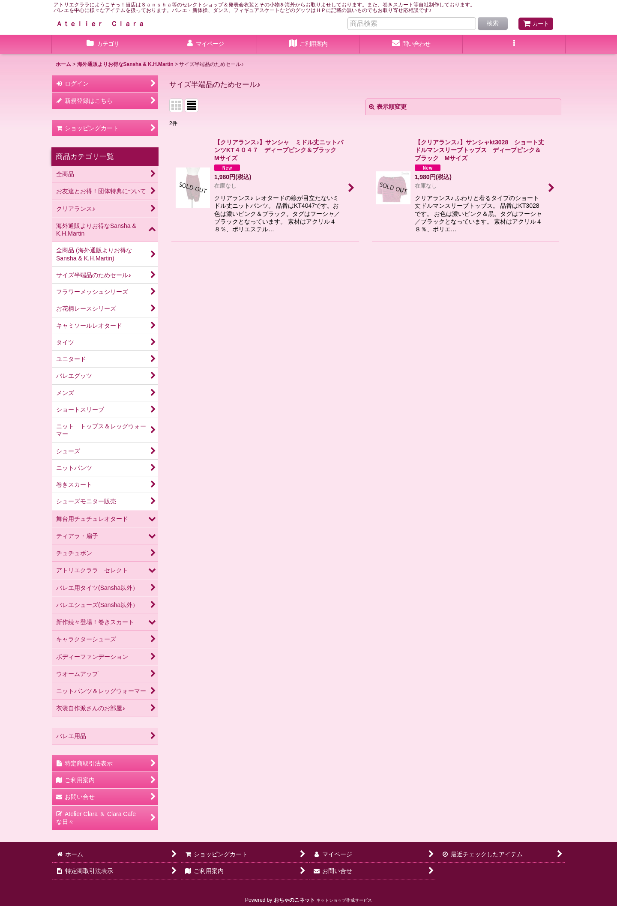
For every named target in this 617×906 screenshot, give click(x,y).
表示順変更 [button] (388, 106)
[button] (514, 44)
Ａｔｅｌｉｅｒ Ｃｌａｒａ (100, 23)
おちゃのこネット (294, 900)
